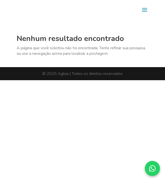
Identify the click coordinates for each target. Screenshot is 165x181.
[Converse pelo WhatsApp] (152, 168)
